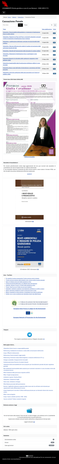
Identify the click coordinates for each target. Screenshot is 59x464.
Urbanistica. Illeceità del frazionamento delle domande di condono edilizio (21, 51)
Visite (54, 29)
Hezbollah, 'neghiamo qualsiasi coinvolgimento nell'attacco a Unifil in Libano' (25, 288)
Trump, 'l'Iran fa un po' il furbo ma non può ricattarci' (19, 287)
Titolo (4, 29)
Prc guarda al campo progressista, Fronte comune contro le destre (22, 278)
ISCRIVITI (29, 174)
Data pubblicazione (47, 29)
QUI (44, 339)
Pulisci (25, 25)
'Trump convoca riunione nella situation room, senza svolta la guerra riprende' (25, 280)
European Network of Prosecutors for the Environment (29, 317)
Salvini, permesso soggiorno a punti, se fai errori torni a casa (21, 290)
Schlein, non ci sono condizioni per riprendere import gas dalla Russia (23, 294)
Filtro (20, 25)
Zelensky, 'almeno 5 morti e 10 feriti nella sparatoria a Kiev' (20, 285)
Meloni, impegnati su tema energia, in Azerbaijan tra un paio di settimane (24, 292)
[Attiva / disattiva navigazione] (3, 12)
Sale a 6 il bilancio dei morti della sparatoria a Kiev (18, 282)
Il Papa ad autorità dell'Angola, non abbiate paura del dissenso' (21, 283)
